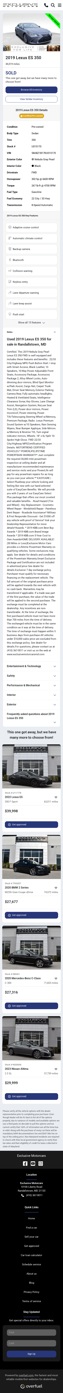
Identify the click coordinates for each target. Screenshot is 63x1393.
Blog (31, 1282)
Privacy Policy (31, 1292)
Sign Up (31, 1354)
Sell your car (31, 1236)
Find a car (31, 1227)
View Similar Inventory (31, 99)
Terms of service (31, 1301)
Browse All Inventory (31, 89)
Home (31, 1218)
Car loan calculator (31, 1255)
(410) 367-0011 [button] (32, 1195)
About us (32, 1273)
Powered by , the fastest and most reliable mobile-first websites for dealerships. (31, 1380)
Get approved (17, 824)
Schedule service (31, 1264)
